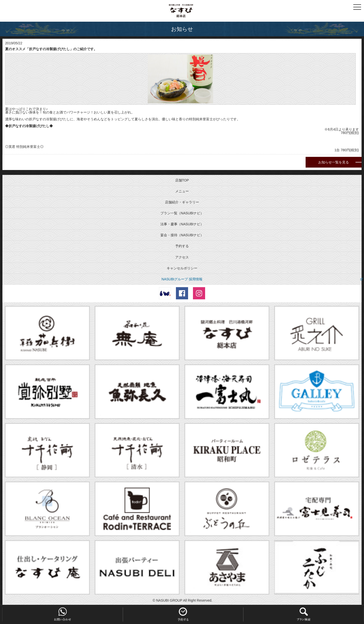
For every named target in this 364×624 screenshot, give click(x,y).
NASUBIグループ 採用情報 (182, 279)
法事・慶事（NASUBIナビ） (182, 224)
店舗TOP (182, 180)
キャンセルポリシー (182, 268)
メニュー (182, 191)
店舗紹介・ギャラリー (182, 202)
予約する (182, 246)
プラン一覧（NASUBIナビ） (182, 213)
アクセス (182, 257)
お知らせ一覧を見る (333, 162)
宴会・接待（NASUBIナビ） (182, 235)
